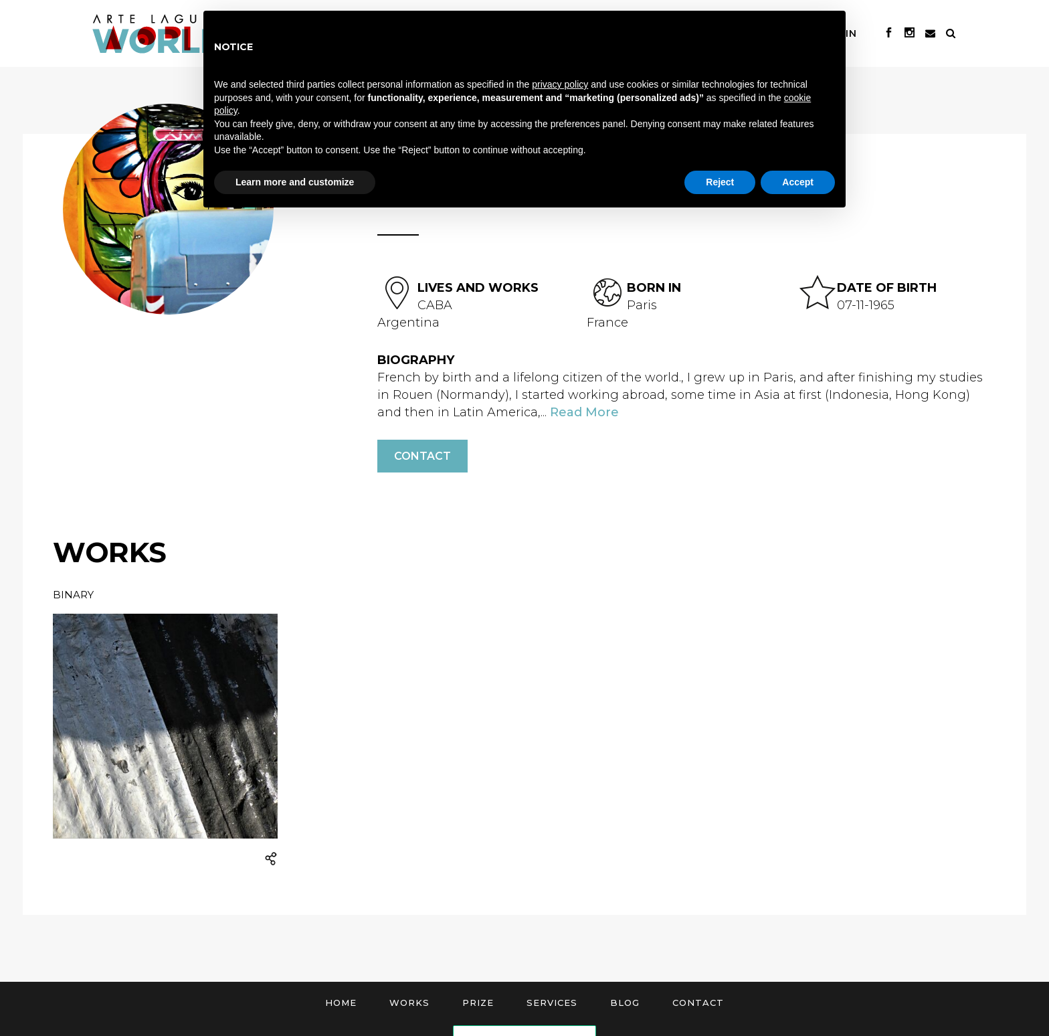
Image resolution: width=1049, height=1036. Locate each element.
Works (409, 1002)
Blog (625, 1002)
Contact (422, 456)
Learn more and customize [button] (294, 182)
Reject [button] (720, 182)
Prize (478, 1002)
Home (341, 1002)
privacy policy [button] (560, 84)
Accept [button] (798, 182)
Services (552, 1002)
